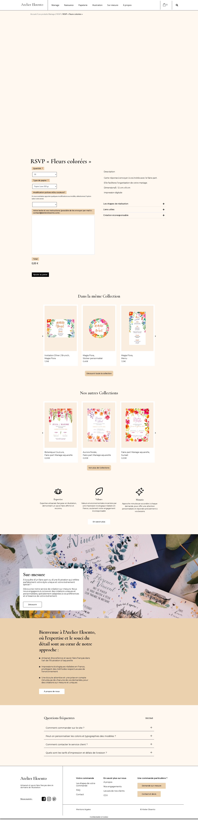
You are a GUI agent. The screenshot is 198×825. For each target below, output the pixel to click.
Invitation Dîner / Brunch (57, 355)
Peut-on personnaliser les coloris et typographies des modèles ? (81, 735)
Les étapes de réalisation (115, 204)
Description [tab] (109, 172)
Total (35, 259)
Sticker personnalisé (93, 358)
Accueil (33, 14)
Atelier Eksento (32, 4)
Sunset (124, 454)
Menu (124, 358)
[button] (133, 204)
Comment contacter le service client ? (67, 743)
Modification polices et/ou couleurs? (49, 192)
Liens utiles (108, 209)
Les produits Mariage (46, 14)
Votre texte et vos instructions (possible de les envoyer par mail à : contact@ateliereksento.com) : (62, 211)
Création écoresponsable (115, 215)
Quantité (38, 168)
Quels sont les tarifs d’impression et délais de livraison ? (76, 752)
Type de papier (40, 180)
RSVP (59, 14)
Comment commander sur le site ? (65, 727)
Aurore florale (89, 451)
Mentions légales (83, 809)
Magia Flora (50, 358)
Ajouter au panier (40, 274)
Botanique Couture (54, 451)
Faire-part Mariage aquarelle (59, 454)
